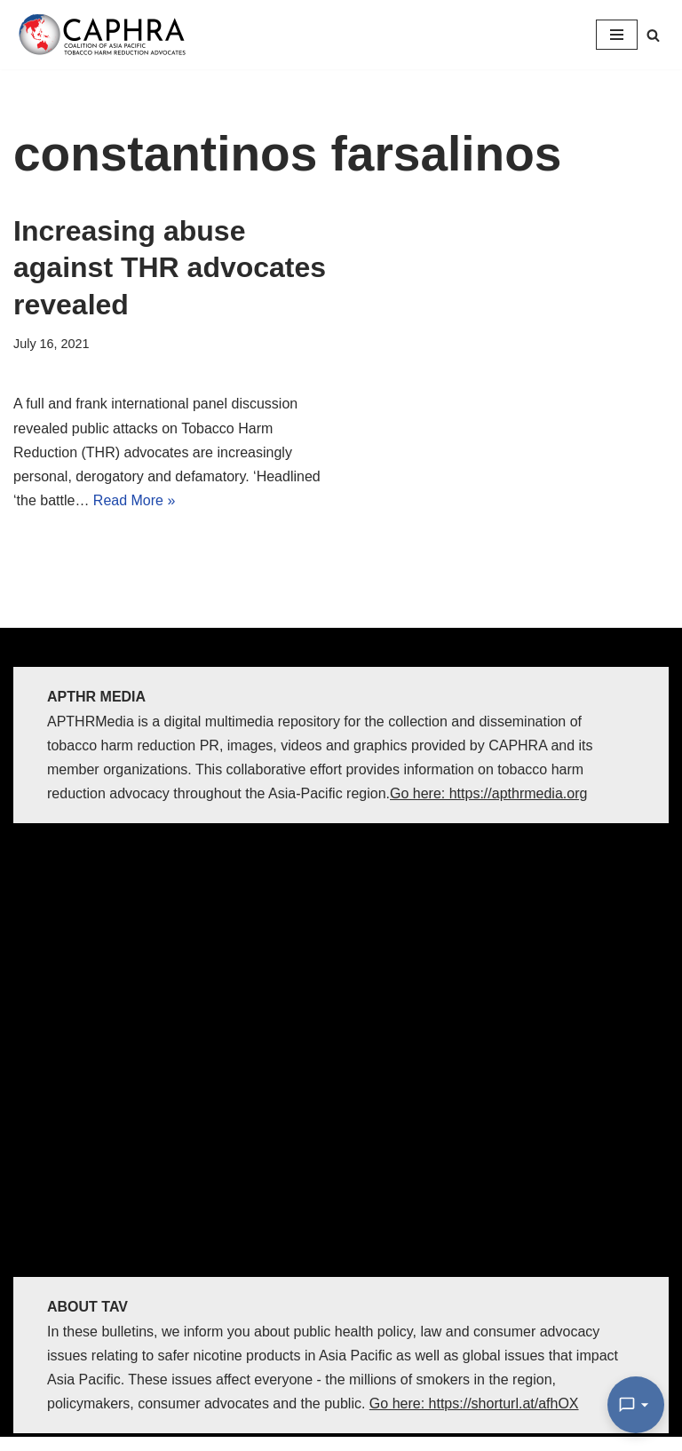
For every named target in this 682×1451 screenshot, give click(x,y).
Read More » (134, 500)
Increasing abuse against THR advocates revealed (169, 268)
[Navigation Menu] (617, 35)
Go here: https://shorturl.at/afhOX (474, 1403)
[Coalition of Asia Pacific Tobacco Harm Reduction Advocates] (106, 34)
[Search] (653, 35)
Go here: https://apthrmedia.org (488, 793)
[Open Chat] (635, 1404)
